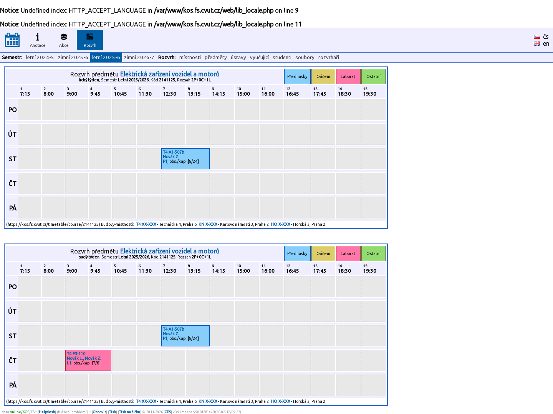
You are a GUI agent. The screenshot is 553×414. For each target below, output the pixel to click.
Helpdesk (47, 412)
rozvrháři (328, 57)
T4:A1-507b (173, 152)
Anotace (38, 39)
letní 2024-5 (40, 57)
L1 (69, 363)
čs (546, 36)
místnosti (190, 57)
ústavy (238, 57)
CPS (168, 412)
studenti (282, 57)
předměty (216, 57)
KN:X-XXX (208, 224)
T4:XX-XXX (146, 224)
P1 (165, 161)
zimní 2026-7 (139, 57)
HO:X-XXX (280, 224)
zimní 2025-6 (73, 57)
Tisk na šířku (129, 412)
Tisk (112, 412)
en (546, 43)
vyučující (259, 57)
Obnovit (99, 412)
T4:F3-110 (76, 353)
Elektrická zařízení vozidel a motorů (169, 74)
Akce (64, 39)
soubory (305, 57)
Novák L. (75, 358)
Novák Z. (171, 156)
